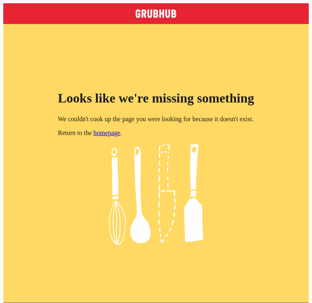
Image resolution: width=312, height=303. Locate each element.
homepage (106, 132)
